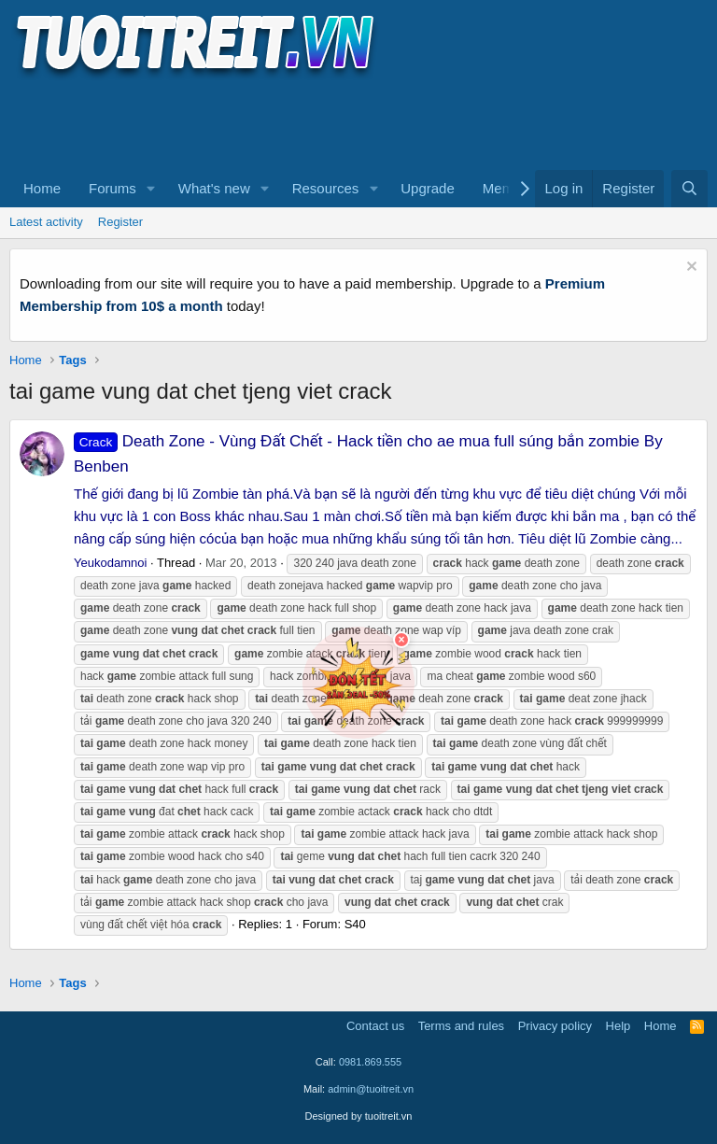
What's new (214, 188)
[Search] (689, 188)
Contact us (375, 1026)
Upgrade (428, 188)
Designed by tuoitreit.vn (359, 1116)
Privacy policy (555, 1026)
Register (120, 222)
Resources (325, 188)
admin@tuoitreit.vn (371, 1089)
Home (42, 188)
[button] (151, 188)
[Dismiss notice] (689, 268)
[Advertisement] (349, 122)
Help (618, 1026)
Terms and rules (461, 1026)
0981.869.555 (370, 1061)
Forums (112, 188)
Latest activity (46, 222)
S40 (355, 924)
